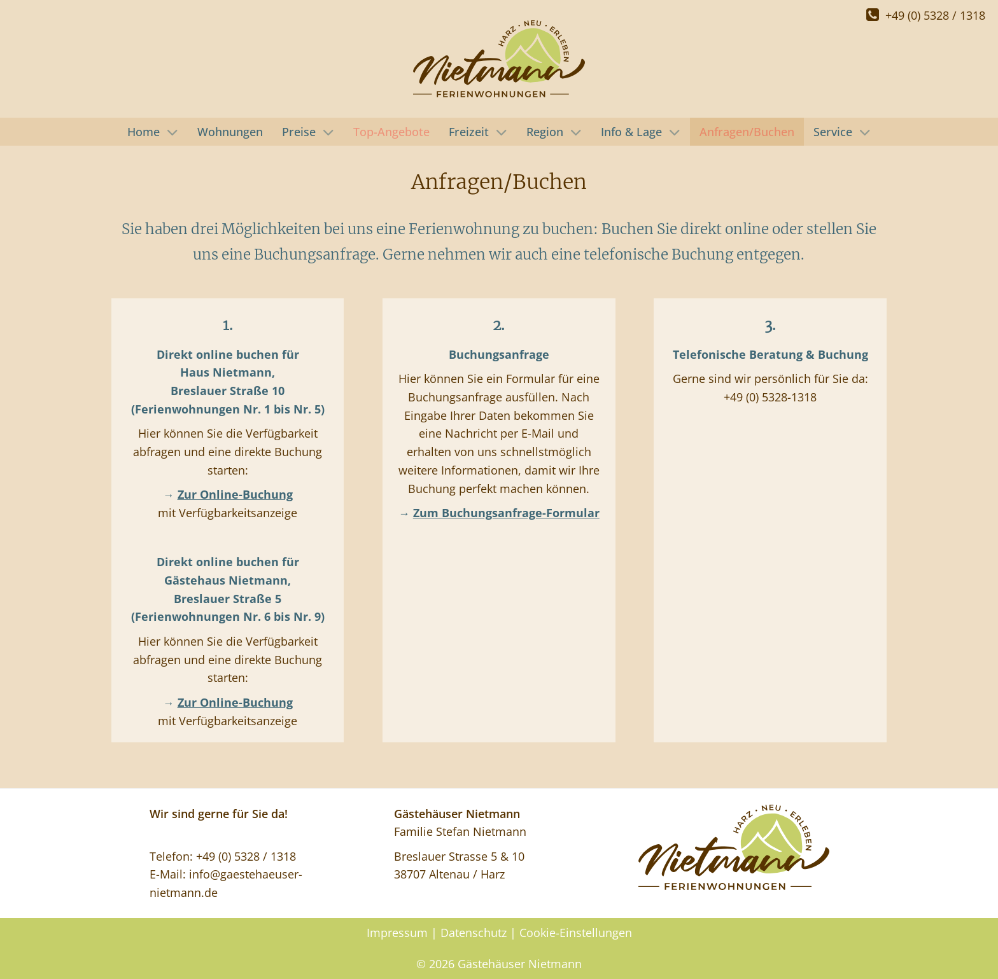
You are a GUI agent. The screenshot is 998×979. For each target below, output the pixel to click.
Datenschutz (473, 932)
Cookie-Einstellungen (575, 932)
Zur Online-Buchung (235, 494)
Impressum (397, 932)
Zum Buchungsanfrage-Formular (506, 512)
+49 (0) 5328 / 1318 (925, 15)
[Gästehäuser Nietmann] (499, 59)
